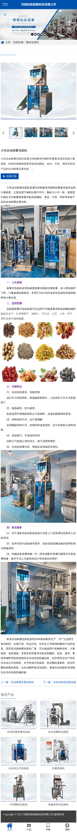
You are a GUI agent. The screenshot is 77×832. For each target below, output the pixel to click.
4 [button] (41, 35)
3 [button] (38, 35)
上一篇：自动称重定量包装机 (17, 682)
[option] (38, 25)
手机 (48, 827)
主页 (7, 42)
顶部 (67, 827)
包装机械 (18, 42)
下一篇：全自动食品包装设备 (59, 682)
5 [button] (44, 35)
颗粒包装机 (32, 42)
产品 (28, 827)
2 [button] (35, 35)
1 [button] (32, 35)
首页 (9, 827)
